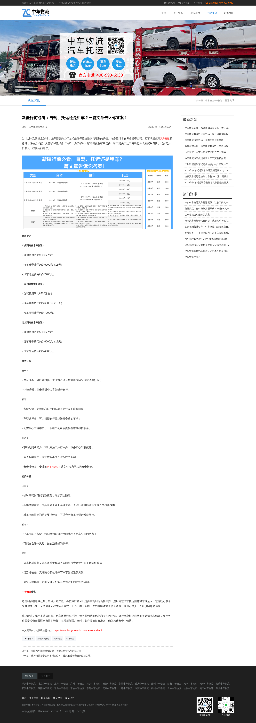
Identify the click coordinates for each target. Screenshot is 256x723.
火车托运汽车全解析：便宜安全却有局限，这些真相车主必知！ (217, 245)
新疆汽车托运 (43, 638)
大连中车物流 (126, 688)
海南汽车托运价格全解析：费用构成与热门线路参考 (211, 220)
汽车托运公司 (54, 466)
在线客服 (169, 3)
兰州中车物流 (223, 688)
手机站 (197, 3)
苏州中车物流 (158, 683)
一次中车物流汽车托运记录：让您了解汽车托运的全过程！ (214, 202)
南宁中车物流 (206, 688)
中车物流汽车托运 (213, 100)
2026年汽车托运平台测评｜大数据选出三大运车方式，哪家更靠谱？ (219, 182)
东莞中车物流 (93, 688)
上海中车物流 (61, 683)
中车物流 (26, 591)
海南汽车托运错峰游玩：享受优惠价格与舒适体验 (56, 650)
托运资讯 (212, 12)
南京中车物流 (206, 683)
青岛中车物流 (61, 688)
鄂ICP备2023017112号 (50, 711)
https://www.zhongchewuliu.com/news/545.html (78, 630)
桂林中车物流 (190, 688)
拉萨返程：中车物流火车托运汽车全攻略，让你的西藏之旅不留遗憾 (219, 152)
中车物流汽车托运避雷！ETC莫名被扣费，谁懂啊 (210, 158)
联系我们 (229, 12)
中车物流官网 (29, 711)
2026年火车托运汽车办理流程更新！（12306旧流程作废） (214, 170)
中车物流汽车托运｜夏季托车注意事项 (204, 140)
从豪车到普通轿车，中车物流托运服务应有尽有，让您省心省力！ (218, 226)
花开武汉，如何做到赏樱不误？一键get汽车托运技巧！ (212, 208)
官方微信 (184, 3)
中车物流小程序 (193, 257)
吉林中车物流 (174, 688)
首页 (163, 12)
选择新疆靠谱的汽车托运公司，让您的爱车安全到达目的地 (60, 655)
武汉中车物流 (29, 683)
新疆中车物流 (126, 683)
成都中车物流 (109, 683)
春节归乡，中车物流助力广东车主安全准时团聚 (209, 232)
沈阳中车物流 (45, 688)
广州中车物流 (77, 683)
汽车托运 (164, 138)
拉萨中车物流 (223, 683)
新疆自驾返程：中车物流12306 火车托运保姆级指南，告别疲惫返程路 (220, 146)
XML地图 (69, 711)
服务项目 (195, 12)
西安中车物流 (174, 683)
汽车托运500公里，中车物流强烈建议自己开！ (208, 238)
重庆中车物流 (142, 683)
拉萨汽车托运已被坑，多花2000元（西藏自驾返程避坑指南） (216, 176)
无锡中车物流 (109, 688)
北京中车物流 (45, 683)
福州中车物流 (158, 688)
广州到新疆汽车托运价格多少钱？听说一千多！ (209, 164)
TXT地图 (81, 711)
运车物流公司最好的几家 (197, 214)
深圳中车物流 (93, 683)
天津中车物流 (190, 683)
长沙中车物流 (29, 688)
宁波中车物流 (77, 688)
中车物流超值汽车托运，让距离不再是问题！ (207, 251)
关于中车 (178, 12)
